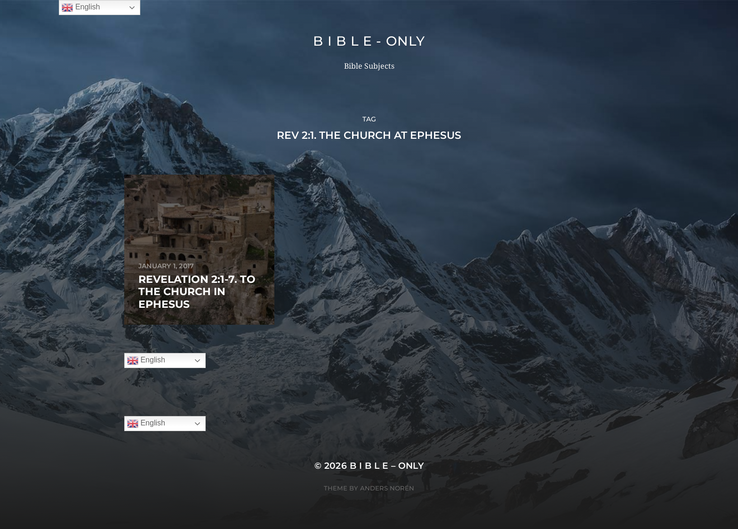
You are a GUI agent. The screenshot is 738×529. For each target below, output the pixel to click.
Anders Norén (387, 488)
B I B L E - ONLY (369, 41)
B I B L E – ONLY (387, 465)
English (146, 360)
